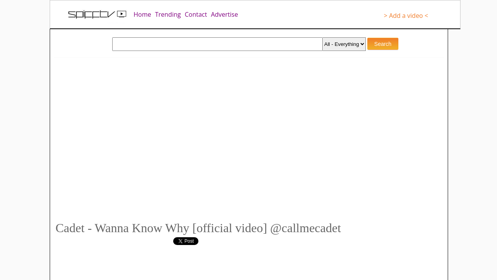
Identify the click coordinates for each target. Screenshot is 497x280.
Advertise (224, 14)
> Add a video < (406, 15)
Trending (168, 14)
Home (142, 14)
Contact (196, 14)
